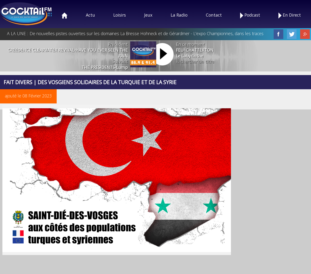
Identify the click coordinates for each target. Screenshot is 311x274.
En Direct (289, 15)
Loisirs (119, 15)
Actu (90, 15)
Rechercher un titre (195, 61)
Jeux (148, 15)
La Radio (179, 15)
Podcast (250, 15)
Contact (214, 15)
